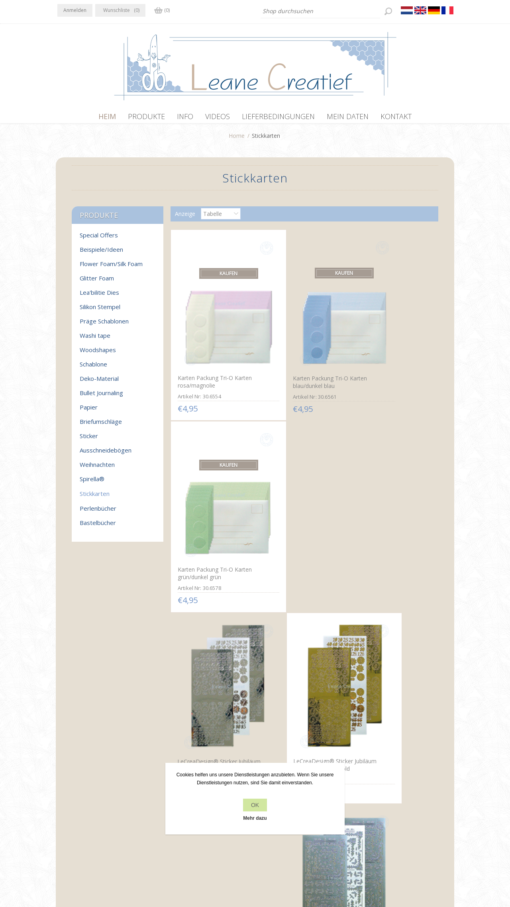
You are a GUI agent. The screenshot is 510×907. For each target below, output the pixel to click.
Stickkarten (95, 497)
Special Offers (99, 239)
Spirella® (92, 483)
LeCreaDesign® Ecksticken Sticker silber (388, 507)
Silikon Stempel (100, 311)
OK (255, 805)
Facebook (65, 786)
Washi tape (95, 339)
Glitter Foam (97, 282)
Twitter (80, 786)
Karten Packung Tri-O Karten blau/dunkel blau (302, 351)
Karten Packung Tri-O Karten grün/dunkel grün (391, 350)
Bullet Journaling (101, 397)
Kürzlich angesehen (381, 787)
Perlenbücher (98, 512)
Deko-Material (99, 382)
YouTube (112, 786)
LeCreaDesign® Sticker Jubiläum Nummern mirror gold (299, 511)
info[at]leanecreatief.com (90, 819)
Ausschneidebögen (105, 454)
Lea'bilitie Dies (99, 296)
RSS (96, 786)
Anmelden (74, 10)
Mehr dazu (255, 818)
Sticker (89, 440)
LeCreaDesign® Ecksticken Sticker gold (211, 663)
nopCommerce (200, 864)
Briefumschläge (101, 425)
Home (237, 139)
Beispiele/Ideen (101, 253)
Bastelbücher (98, 527)
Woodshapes (98, 354)
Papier (89, 411)
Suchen (366, 802)
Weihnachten (97, 468)
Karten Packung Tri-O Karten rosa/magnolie (214, 350)
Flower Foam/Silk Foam (111, 268)
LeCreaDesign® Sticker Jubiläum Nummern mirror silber (210, 511)
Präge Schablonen (104, 325)
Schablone (93, 368)
